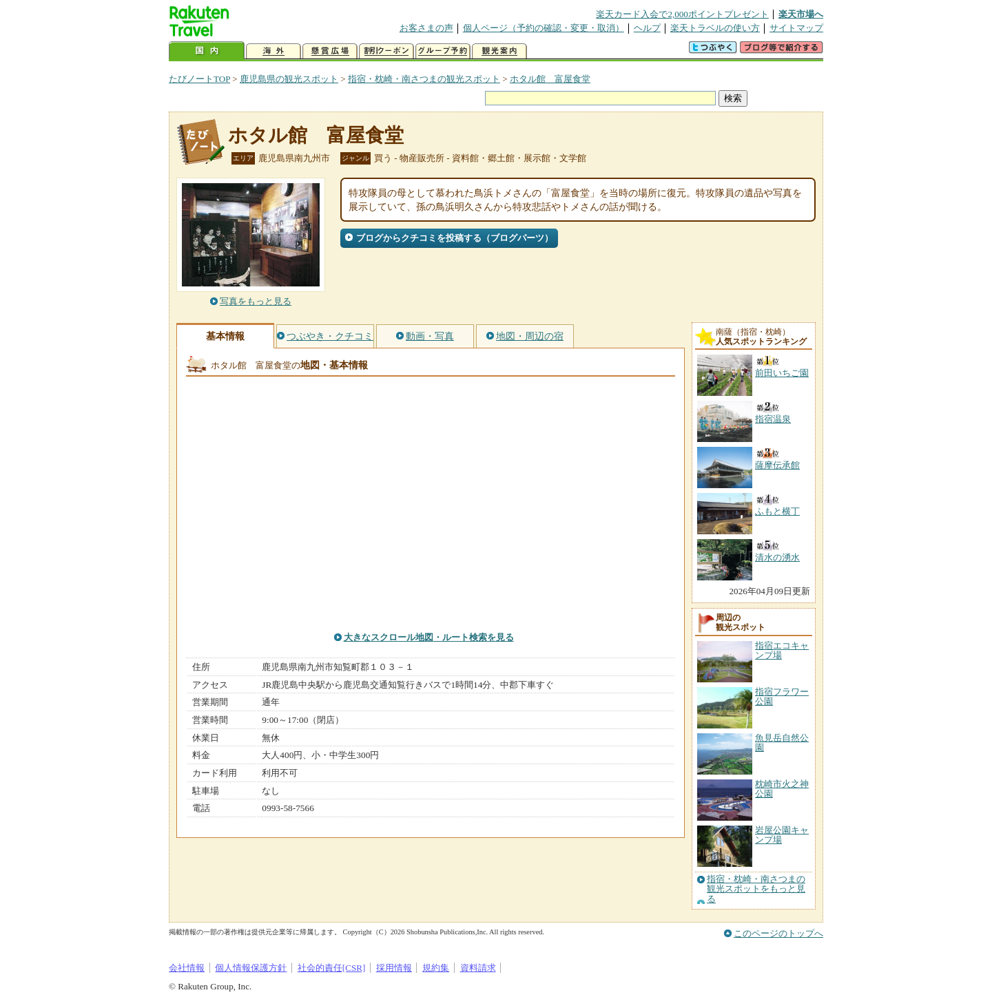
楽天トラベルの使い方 (715, 28)
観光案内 (499, 51)
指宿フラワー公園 (782, 696)
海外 (273, 51)
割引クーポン (386, 51)
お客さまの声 (426, 28)
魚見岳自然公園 (782, 743)
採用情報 (394, 968)
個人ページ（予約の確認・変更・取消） (543, 28)
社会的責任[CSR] (332, 968)
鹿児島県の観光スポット (289, 79)
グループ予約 (443, 51)
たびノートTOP (199, 79)
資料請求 (478, 968)
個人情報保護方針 (251, 968)
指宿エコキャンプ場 (782, 650)
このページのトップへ (778, 933)
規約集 (435, 968)
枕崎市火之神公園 (782, 789)
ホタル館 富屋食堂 (550, 79)
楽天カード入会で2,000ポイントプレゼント (682, 14)
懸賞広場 (330, 51)
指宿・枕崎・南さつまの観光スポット (424, 79)
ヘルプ (647, 28)
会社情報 (187, 968)
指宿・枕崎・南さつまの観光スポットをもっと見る (756, 889)
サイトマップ (796, 28)
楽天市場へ (800, 14)
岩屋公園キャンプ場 (782, 835)
